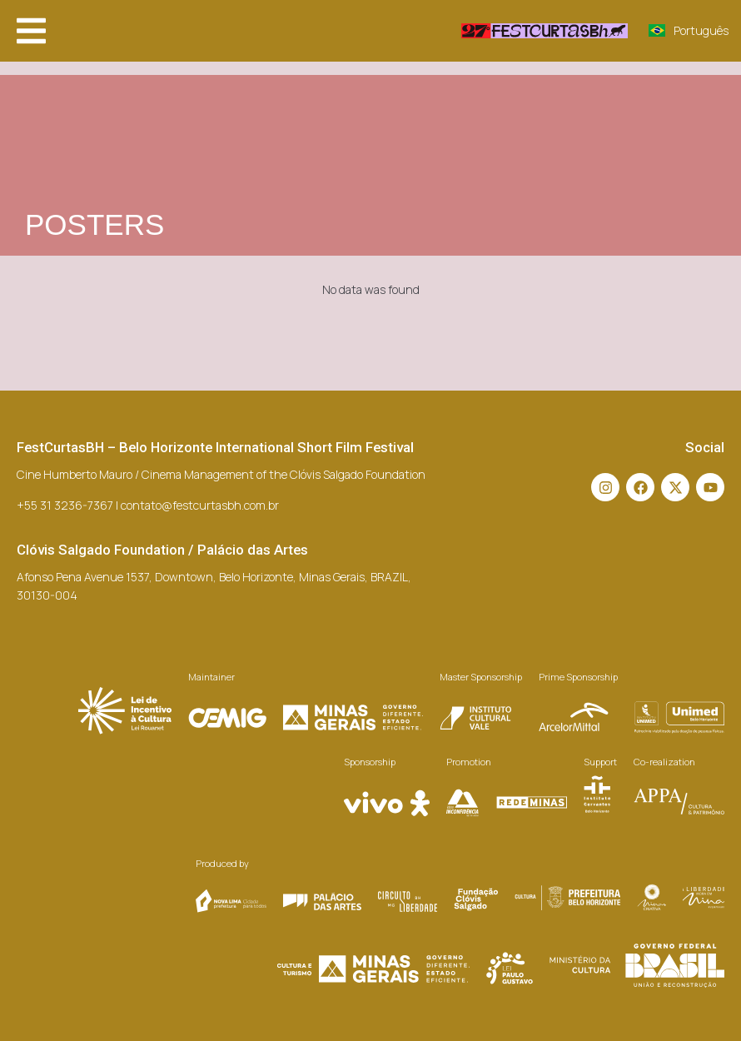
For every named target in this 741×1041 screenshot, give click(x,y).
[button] (31, 30)
